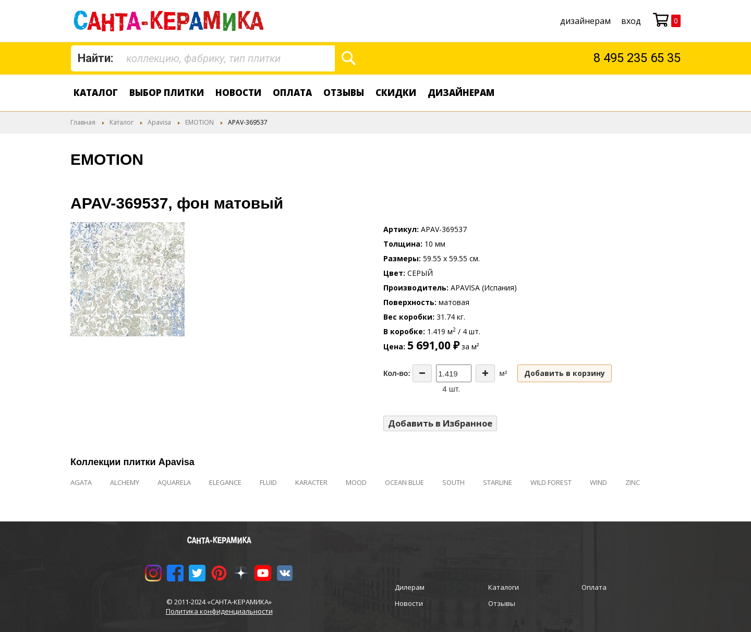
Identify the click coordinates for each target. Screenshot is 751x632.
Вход (631, 21)
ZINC (632, 482)
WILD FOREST (551, 482)
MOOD (356, 482)
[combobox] (202, 58)
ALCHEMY (124, 482)
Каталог (96, 93)
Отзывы (343, 93)
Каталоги (503, 587)
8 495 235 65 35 (637, 58)
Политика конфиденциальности (219, 611)
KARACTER (311, 482)
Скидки (396, 93)
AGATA (81, 482)
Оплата (292, 93)
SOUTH (453, 482)
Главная (82, 122)
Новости (238, 93)
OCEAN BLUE (404, 482)
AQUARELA (174, 482)
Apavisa (159, 122)
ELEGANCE (225, 482)
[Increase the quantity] (485, 373)
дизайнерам (585, 21)
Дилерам (410, 587)
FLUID (268, 482)
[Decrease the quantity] (422, 373)
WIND (598, 482)
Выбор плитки (166, 93)
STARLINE (497, 482)
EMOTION (199, 122)
